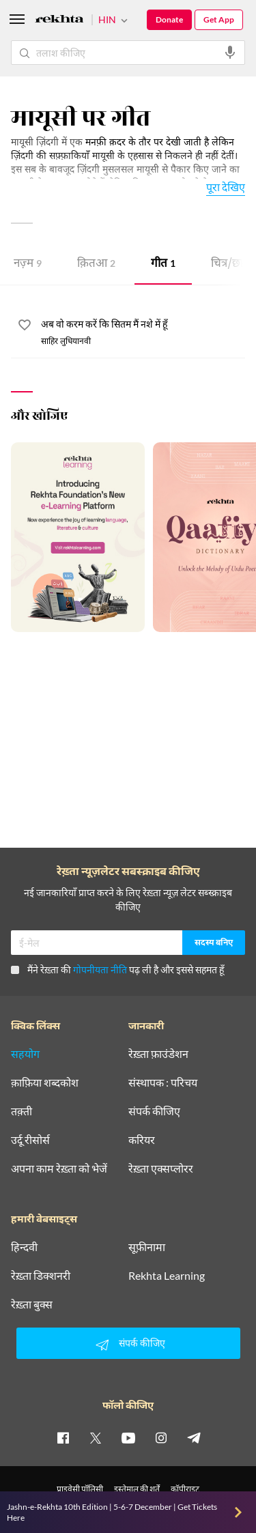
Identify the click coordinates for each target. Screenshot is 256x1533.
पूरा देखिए (225, 186)
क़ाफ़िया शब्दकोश (45, 1082)
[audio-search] (230, 52)
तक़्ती (21, 1111)
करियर (141, 1139)
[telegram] (194, 1437)
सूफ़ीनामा (146, 1247)
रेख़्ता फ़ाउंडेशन (158, 1053)
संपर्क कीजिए (154, 1111)
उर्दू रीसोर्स (30, 1139)
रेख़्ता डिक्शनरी (40, 1275)
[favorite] (24, 327)
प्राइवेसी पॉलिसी (80, 1489)
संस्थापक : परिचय (162, 1082)
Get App (218, 19)
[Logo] (59, 20)
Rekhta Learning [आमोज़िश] (166, 1275)
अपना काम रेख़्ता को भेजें (59, 1168)
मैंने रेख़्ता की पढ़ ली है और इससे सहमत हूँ (117, 969)
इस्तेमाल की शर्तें (137, 1489)
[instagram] (161, 1437)
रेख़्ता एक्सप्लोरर (160, 1168)
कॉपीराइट (185, 1489)
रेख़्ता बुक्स (32, 1304)
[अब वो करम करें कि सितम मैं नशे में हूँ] (143, 325)
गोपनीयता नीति (100, 969)
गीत (163, 264)
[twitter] (95, 1437)
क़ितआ (96, 264)
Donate (169, 19)
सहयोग (25, 1053)
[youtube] (128, 1437)
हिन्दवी (24, 1247)
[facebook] (63, 1437)
